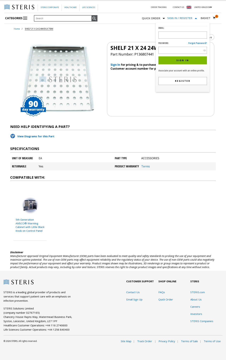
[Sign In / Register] (182, 18)
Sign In (116, 65)
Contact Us (178, 7)
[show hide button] (204, 50)
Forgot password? (197, 43)
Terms (145, 166)
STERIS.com (197, 292)
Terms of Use (212, 341)
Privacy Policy (167, 341)
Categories (16, 18)
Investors (196, 314)
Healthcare (70, 7)
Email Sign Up (134, 299)
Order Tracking (159, 7)
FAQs (161, 292)
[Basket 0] (208, 18)
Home (17, 28)
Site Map (126, 341)
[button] (94, 18)
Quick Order (153, 18)
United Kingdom (202, 7)
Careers (195, 306)
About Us (196, 299)
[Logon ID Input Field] (182, 35)
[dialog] (182, 57)
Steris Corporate (50, 7)
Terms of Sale (189, 341)
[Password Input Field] (182, 50)
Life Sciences (88, 7)
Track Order (145, 341)
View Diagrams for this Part (35, 136)
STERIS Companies (201, 321)
